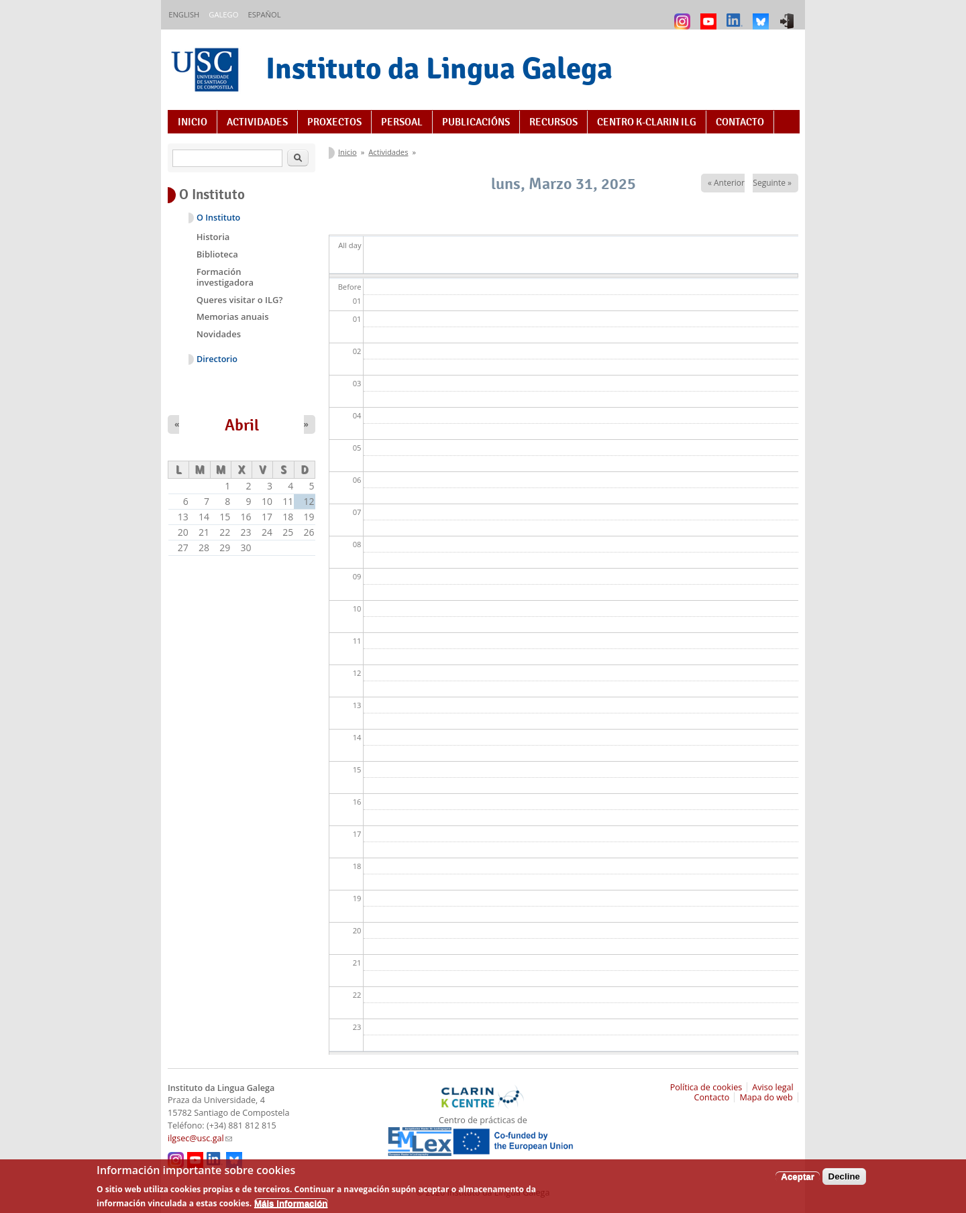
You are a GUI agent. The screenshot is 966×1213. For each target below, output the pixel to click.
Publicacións (476, 122)
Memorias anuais (233, 316)
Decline (844, 1182)
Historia (213, 237)
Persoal (402, 122)
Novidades (219, 334)
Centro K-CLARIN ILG (646, 122)
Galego (223, 14)
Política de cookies (706, 1087)
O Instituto (218, 217)
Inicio (192, 122)
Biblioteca (217, 254)
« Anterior (726, 182)
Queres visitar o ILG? (240, 300)
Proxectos (334, 122)
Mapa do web (765, 1097)
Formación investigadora (225, 277)
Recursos (553, 122)
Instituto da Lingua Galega (439, 68)
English (183, 14)
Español (264, 14)
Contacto (740, 122)
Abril (242, 425)
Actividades (257, 122)
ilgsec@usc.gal (200, 1138)
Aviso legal (773, 1087)
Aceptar (797, 1182)
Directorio (217, 359)
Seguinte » (772, 182)
